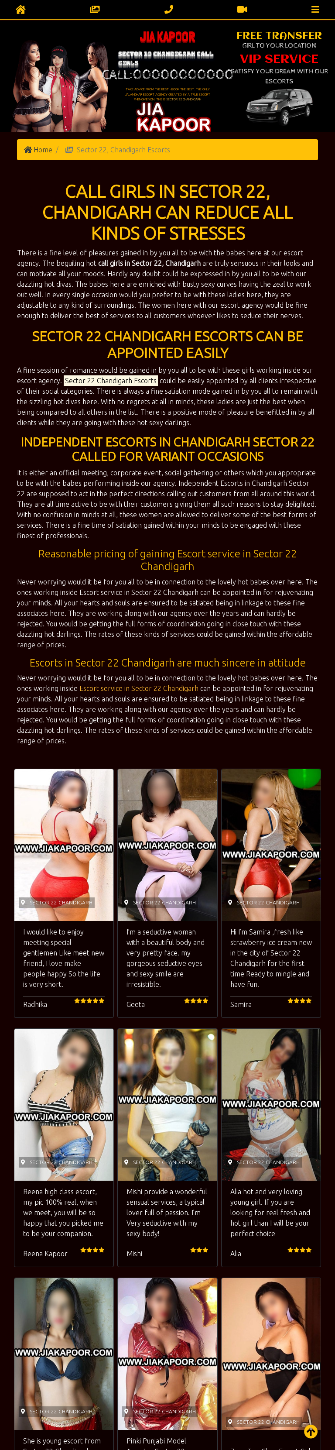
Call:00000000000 (168, 75)
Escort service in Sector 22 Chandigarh (138, 688)
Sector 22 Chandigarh (183, 99)
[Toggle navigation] (315, 9)
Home (43, 150)
